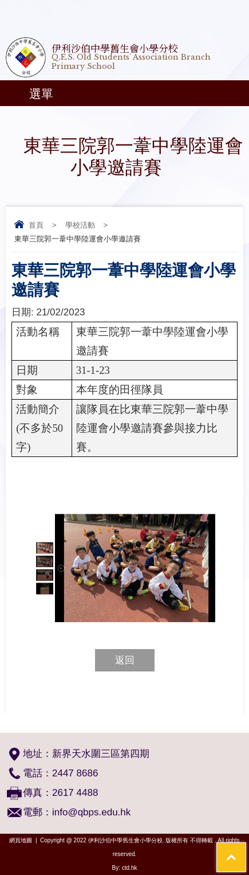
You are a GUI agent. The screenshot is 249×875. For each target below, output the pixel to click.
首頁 (36, 225)
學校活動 (80, 225)
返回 (125, 660)
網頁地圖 (20, 840)
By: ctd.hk (124, 868)
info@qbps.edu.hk (91, 812)
